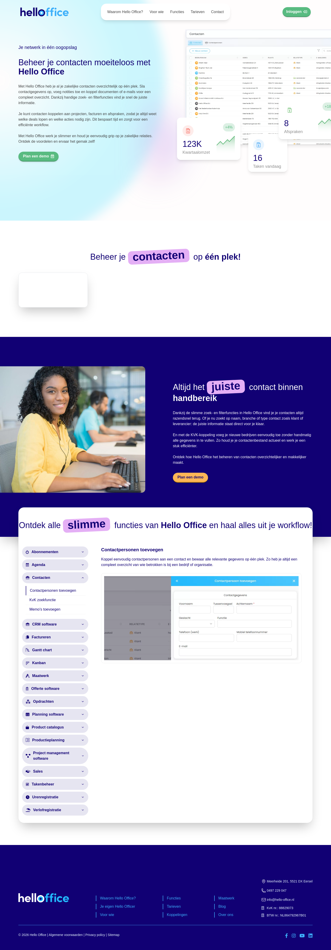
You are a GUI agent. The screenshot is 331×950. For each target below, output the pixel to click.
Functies (177, 12)
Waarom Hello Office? (125, 12)
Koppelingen (177, 915)
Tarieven (197, 12)
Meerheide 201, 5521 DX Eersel (287, 881)
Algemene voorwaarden (66, 935)
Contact (217, 12)
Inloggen (296, 12)
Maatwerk (226, 898)
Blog (222, 906)
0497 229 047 (274, 890)
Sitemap (113, 935)
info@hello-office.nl (277, 899)
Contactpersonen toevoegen (53, 590)
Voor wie (157, 12)
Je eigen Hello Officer (117, 906)
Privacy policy (95, 935)
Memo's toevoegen (44, 609)
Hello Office (38, 935)
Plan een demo (38, 156)
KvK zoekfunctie (42, 600)
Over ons (225, 915)
